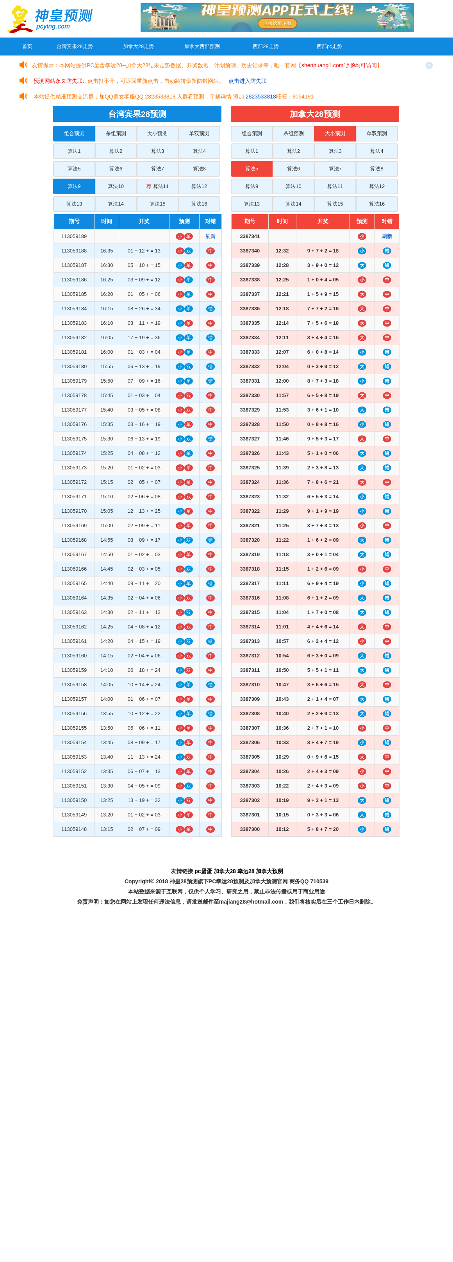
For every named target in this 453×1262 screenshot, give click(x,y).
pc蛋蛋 (203, 871)
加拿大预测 (269, 871)
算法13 (74, 204)
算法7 (157, 169)
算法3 (157, 151)
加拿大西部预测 (202, 46)
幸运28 (246, 871)
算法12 (199, 186)
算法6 (115, 169)
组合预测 (74, 133)
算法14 (115, 204)
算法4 (199, 151)
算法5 (74, 169)
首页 (27, 46)
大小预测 (157, 133)
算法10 (115, 186)
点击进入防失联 (247, 81)
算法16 (199, 204)
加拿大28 (225, 871)
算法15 (157, 204)
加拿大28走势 (138, 46)
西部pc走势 (329, 46)
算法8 (199, 169)
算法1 (74, 151)
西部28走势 (265, 46)
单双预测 (199, 133)
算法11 (157, 186)
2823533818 (261, 96)
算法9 (74, 186)
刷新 (210, 236)
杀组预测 (116, 133)
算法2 (115, 151)
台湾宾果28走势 (75, 46)
